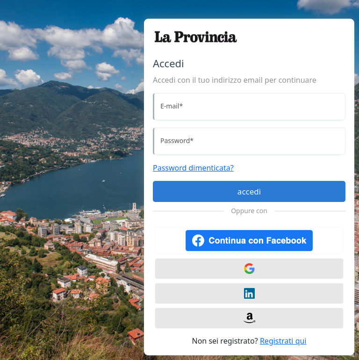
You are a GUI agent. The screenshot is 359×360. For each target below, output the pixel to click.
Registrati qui (283, 341)
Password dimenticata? (193, 168)
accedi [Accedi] (249, 191)
